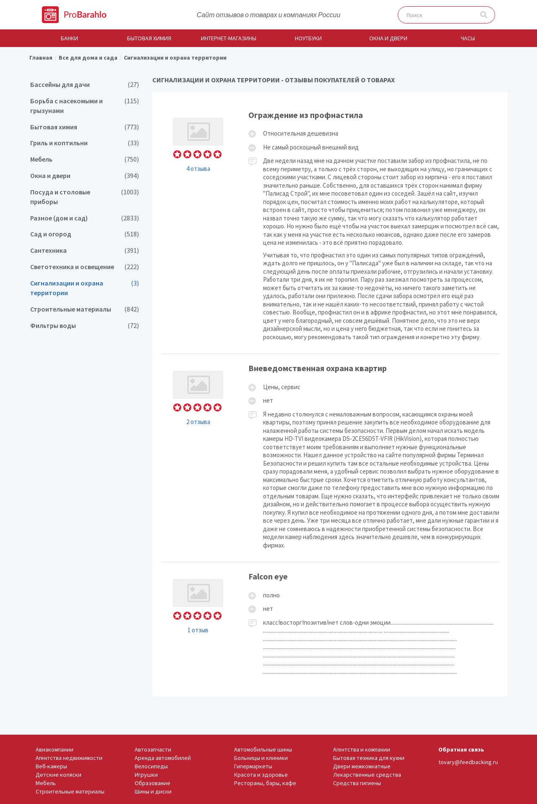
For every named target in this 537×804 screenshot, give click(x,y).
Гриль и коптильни (84, 143)
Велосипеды (151, 766)
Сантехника (84, 250)
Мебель (84, 159)
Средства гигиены (357, 783)
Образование (152, 783)
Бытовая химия (149, 38)
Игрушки (146, 774)
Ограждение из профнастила (330, 227)
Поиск (484, 15)
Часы (468, 38)
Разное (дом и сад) (84, 218)
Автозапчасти (153, 749)
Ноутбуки (308, 38)
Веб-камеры (51, 766)
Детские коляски (58, 774)
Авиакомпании (54, 749)
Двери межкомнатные (362, 766)
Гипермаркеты (253, 766)
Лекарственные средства (367, 774)
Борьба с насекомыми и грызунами (84, 106)
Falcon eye (330, 625)
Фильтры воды (84, 325)
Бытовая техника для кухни (368, 758)
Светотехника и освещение (84, 266)
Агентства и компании (361, 749)
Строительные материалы (84, 309)
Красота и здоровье (261, 774)
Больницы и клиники (261, 758)
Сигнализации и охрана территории (84, 288)
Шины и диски (153, 791)
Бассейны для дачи (84, 84)
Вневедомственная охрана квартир (330, 458)
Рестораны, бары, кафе (265, 783)
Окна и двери (388, 38)
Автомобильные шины (263, 749)
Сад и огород (84, 234)
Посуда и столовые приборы (84, 197)
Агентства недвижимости (69, 758)
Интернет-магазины (228, 38)
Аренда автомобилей (163, 758)
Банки (69, 38)
